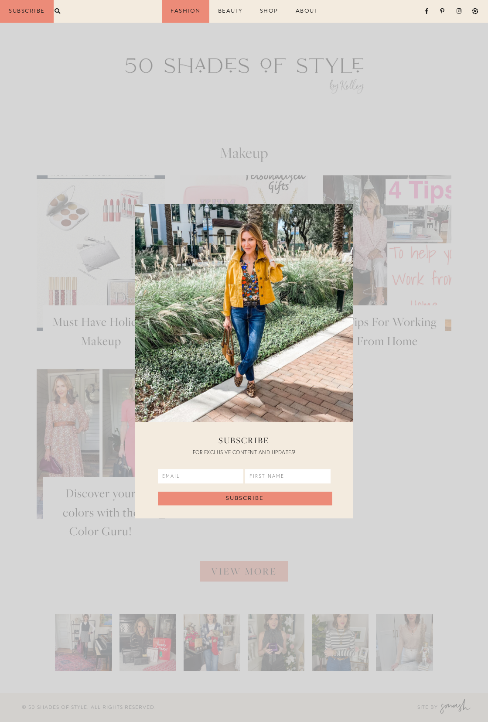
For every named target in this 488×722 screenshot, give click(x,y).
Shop (269, 11)
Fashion (186, 11)
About (307, 11)
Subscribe (27, 11)
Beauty (230, 11)
